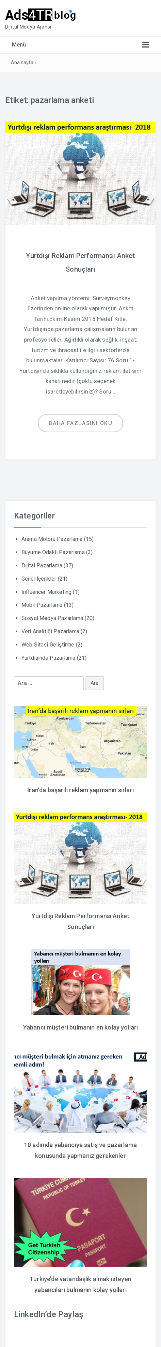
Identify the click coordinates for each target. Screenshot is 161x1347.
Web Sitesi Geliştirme (47, 644)
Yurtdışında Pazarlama (48, 658)
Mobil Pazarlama (41, 605)
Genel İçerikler (38, 579)
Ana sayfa (22, 62)
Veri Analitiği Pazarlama (50, 631)
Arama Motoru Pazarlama (52, 539)
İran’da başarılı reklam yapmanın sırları (80, 790)
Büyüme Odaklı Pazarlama (53, 552)
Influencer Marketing (46, 592)
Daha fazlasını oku (81, 423)
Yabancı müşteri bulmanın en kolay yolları (80, 1027)
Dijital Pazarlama (41, 565)
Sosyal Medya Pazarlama (52, 618)
